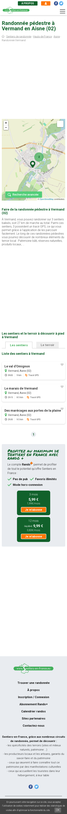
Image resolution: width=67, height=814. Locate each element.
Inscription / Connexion (33, 697)
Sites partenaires (33, 718)
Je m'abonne (33, 509)
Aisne (57, 36)
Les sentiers (19, 345)
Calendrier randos (33, 711)
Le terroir (47, 345)
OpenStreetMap (47, 199)
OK (58, 810)
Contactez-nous (33, 725)
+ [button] (6, 123)
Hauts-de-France (42, 36)
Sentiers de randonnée (18, 36)
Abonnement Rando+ (33, 704)
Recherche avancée (25, 194)
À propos (27, 3)
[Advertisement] (33, 81)
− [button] (6, 128)
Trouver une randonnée (34, 683)
